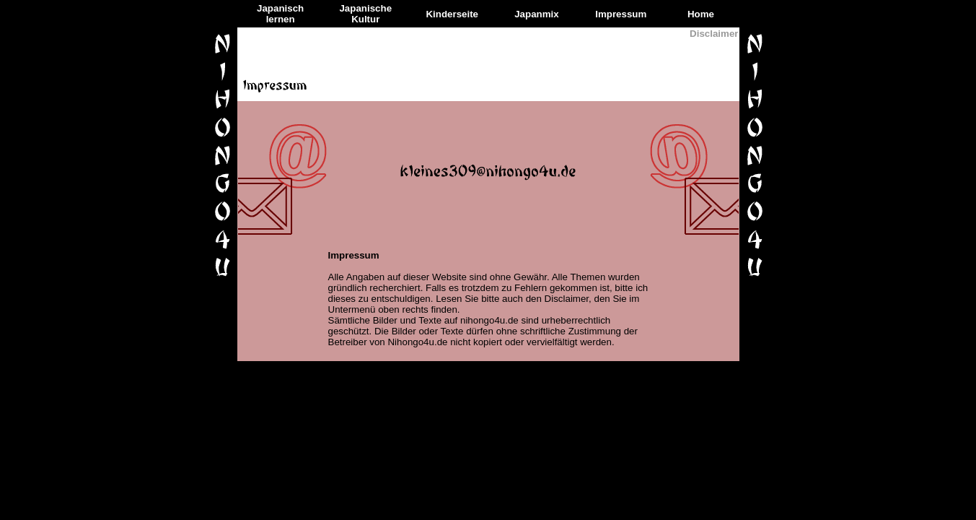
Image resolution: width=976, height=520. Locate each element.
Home (700, 14)
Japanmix (536, 14)
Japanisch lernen (280, 14)
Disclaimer (714, 33)
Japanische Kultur (365, 14)
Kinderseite (452, 14)
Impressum (620, 14)
